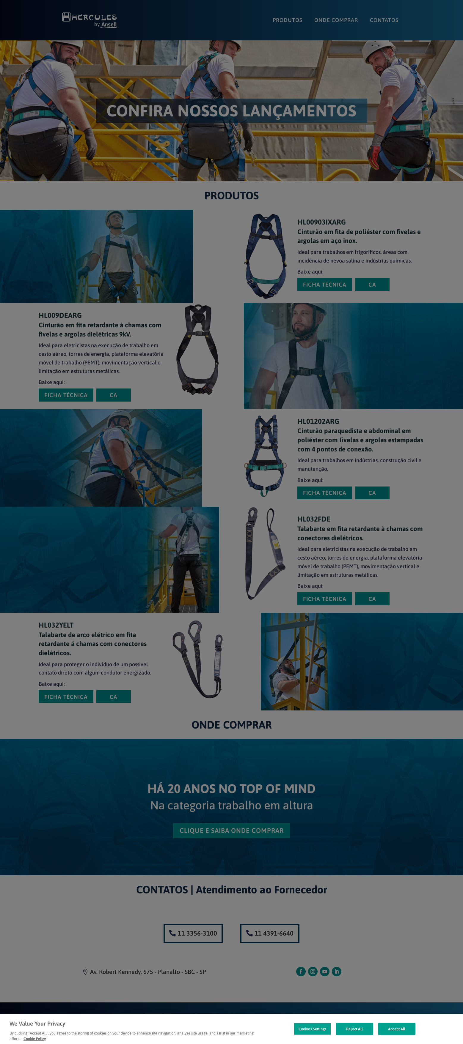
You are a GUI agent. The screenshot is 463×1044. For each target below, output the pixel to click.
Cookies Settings (312, 1036)
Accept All (396, 1036)
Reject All (354, 1036)
